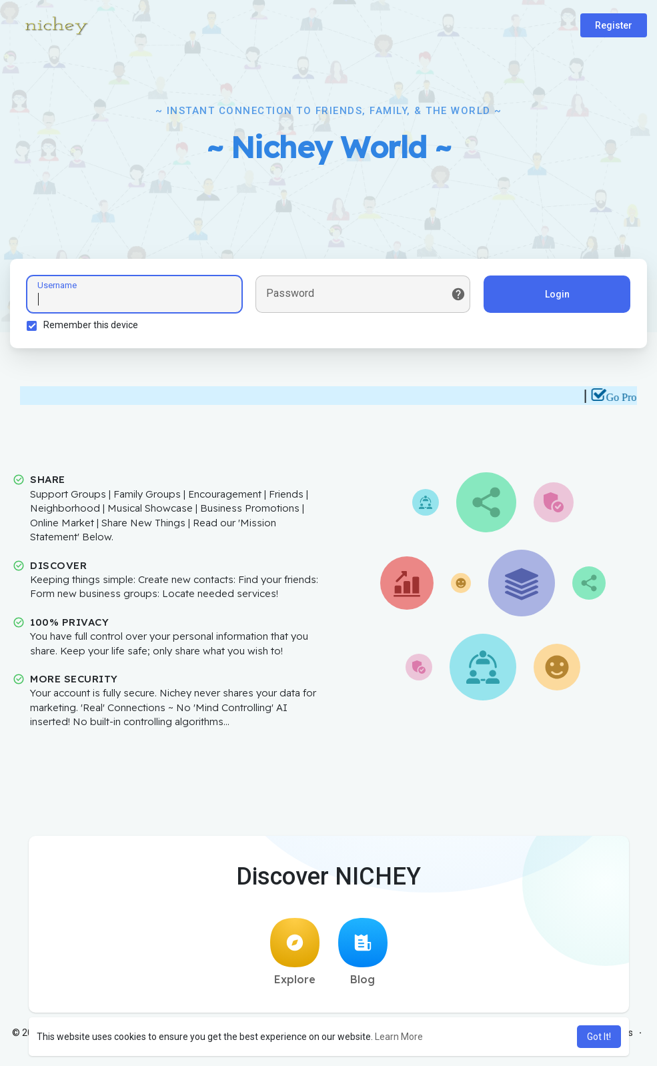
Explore (294, 952)
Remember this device (90, 325)
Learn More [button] (399, 1036)
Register (613, 25)
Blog (363, 952)
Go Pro (627, 397)
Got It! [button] (599, 1036)
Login (557, 294)
